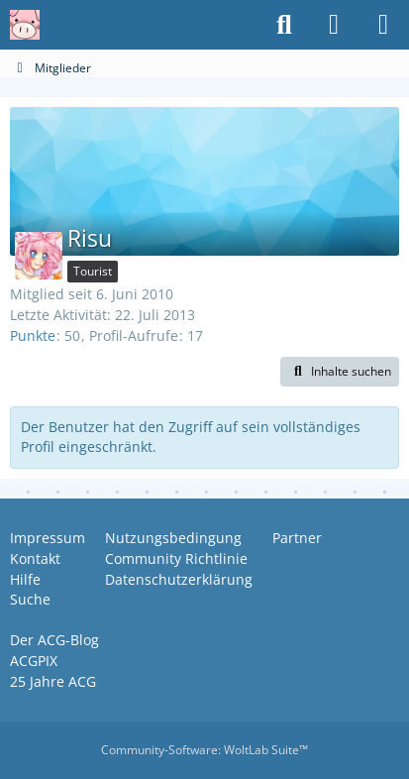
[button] (339, 372)
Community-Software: (204, 749)
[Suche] (284, 25)
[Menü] (383, 25)
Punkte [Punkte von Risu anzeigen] (32, 335)
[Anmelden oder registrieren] (334, 25)
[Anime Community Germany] (25, 25)
